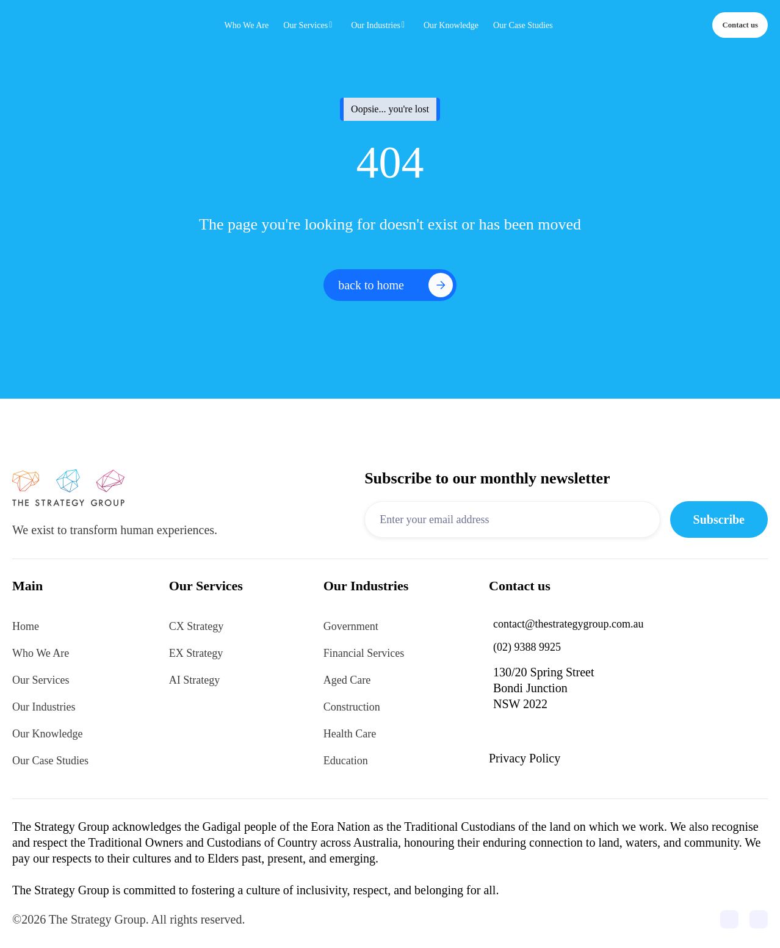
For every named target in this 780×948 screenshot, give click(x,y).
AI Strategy (194, 680)
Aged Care (346, 680)
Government (350, 626)
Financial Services (363, 653)
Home (25, 626)
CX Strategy (196, 626)
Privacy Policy (524, 758)
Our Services (40, 680)
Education (345, 760)
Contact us (740, 25)
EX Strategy (196, 653)
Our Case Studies (50, 760)
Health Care (349, 734)
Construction (351, 707)
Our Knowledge (47, 734)
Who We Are (40, 653)
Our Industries (43, 707)
